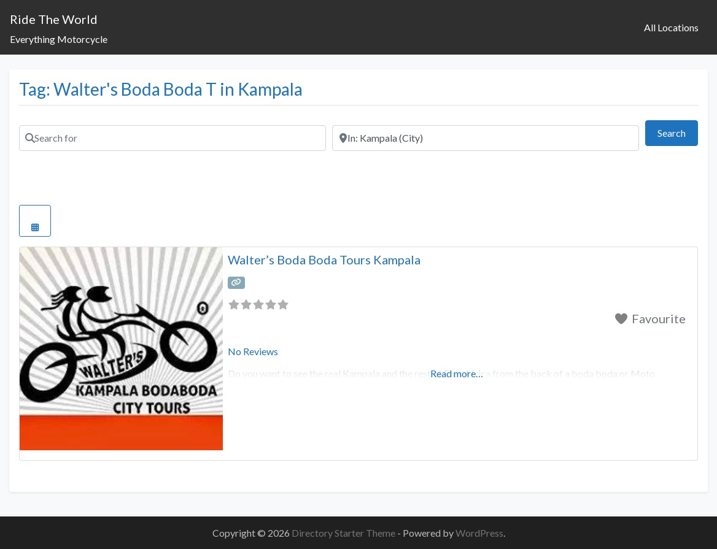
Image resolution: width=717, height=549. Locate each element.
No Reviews (253, 351)
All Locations (671, 27)
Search (677, 132)
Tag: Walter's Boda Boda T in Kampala (161, 89)
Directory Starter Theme (344, 533)
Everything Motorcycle (58, 39)
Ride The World (54, 19)
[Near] (485, 138)
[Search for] (172, 138)
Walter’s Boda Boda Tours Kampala (324, 259)
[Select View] (35, 221)
